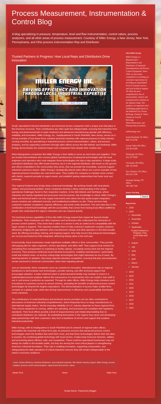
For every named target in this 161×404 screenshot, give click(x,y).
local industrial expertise (61, 362)
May (133, 255)
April (133, 259)
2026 (131, 207)
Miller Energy (107, 38)
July (133, 247)
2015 (131, 308)
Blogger (92, 391)
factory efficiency (26, 362)
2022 (131, 280)
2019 (131, 292)
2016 (131, 304)
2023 (131, 276)
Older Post (111, 373)
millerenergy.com (133, 131)
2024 (131, 272)
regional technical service (58, 365)
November (136, 219)
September (136, 227)
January (135, 267)
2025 (131, 211)
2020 (131, 288)
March (134, 263)
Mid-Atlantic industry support (84, 362)
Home (64, 373)
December (136, 215)
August (134, 243)
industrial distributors (42, 362)
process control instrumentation (34, 365)
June (133, 251)
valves (72, 365)
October (135, 223)
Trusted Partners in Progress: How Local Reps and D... (139, 234)
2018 (131, 296)
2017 (131, 300)
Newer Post (17, 373)
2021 (131, 284)
